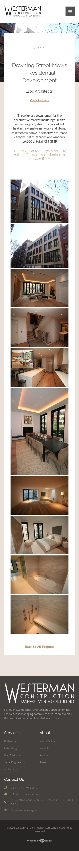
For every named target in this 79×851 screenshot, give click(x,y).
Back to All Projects (39, 646)
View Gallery (39, 100)
